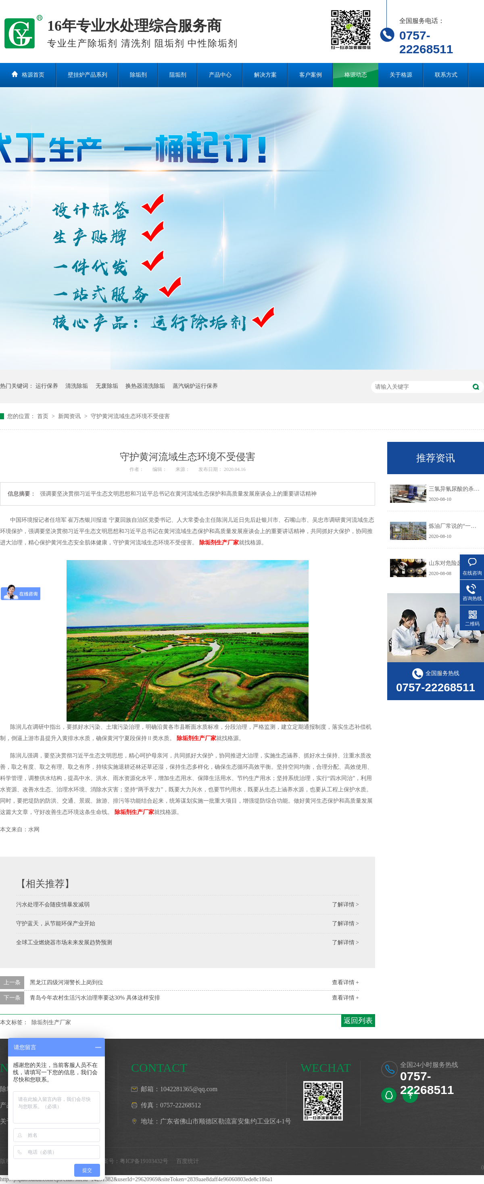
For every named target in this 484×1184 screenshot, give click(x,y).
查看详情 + (345, 982)
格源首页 (33, 75)
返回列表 (358, 1021)
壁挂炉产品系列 (87, 75)
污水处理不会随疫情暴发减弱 (53, 905)
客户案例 (310, 75)
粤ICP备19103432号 (144, 1161)
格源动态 (355, 75)
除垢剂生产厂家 (219, 543)
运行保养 (46, 386)
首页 (43, 416)
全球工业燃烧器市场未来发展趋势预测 (64, 942)
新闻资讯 (70, 416)
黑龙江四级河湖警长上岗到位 (66, 982)
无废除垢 (107, 386)
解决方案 (265, 75)
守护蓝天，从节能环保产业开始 (55, 923)
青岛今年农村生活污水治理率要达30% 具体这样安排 (95, 998)
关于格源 (401, 75)
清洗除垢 (76, 386)
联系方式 (446, 75)
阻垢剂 (177, 75)
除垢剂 (138, 75)
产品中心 (220, 75)
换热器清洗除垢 (145, 386)
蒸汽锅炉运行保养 (195, 386)
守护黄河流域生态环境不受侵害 (130, 416)
